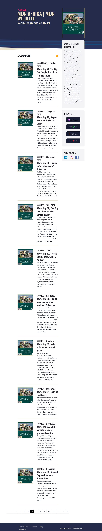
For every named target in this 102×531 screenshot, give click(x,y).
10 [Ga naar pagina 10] (49, 511)
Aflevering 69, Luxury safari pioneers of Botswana (47, 166)
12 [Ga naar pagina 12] (58, 511)
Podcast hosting (24, 527)
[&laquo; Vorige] (8, 511)
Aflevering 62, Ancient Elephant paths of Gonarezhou (47, 475)
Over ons (35, 527)
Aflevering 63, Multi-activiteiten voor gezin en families (46, 430)
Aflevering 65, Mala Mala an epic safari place (46, 347)
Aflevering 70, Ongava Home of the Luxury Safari (47, 120)
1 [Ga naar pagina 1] (11, 511)
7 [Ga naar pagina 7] (36, 511)
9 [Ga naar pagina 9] (44, 511)
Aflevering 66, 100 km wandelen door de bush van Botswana (47, 302)
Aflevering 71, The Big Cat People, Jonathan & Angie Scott (47, 72)
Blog (41, 527)
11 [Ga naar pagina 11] (54, 511)
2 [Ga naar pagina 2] (15, 511)
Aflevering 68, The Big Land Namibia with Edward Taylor (47, 211)
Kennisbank (22, 530)
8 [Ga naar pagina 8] (40, 511)
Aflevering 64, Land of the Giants (47, 393)
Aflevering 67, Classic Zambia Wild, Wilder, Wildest (47, 257)
